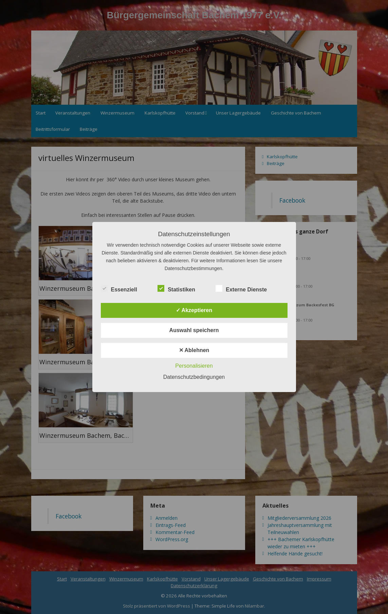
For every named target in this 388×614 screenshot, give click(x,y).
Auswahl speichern (194, 330)
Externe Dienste (241, 288)
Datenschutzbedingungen (194, 377)
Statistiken (176, 288)
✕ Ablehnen (194, 350)
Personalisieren (194, 366)
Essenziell (119, 288)
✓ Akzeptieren (194, 310)
